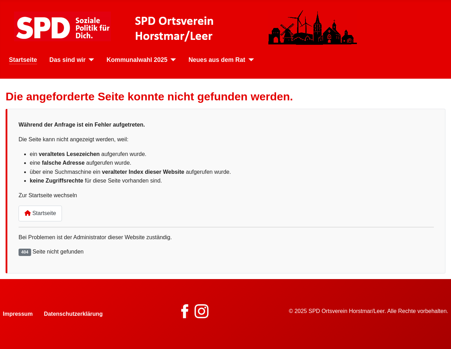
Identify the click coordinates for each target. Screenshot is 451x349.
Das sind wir (67, 59)
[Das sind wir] (90, 59)
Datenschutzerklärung (73, 314)
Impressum (18, 314)
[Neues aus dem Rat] (249, 59)
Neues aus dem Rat (217, 59)
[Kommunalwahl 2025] (172, 59)
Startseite (23, 59)
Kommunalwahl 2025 (137, 59)
